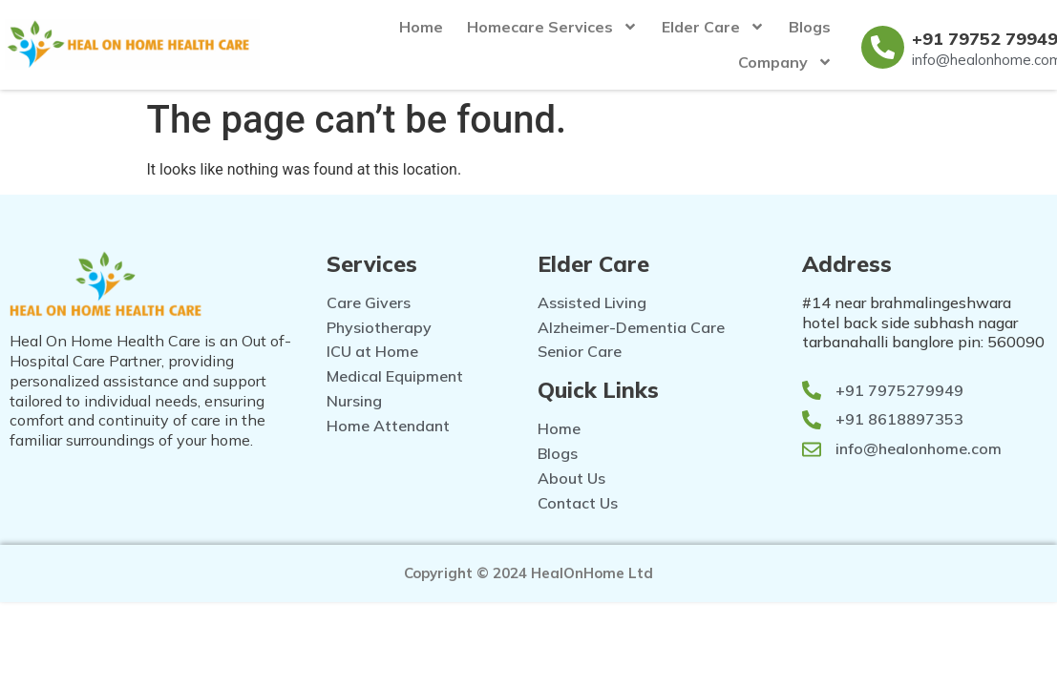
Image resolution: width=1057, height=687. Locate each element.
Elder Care (713, 27)
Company (785, 62)
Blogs (810, 26)
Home (421, 26)
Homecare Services (552, 27)
